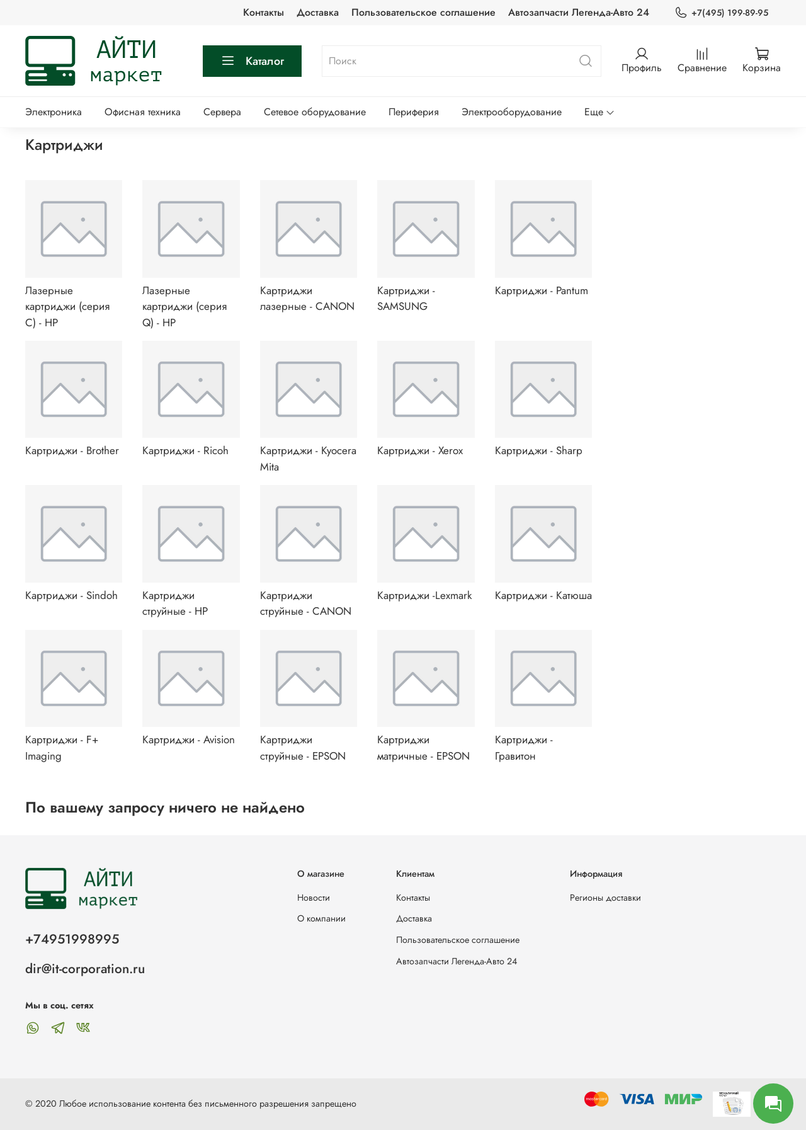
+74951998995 (72, 939)
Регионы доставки (605, 897)
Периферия (414, 112)
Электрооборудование (512, 112)
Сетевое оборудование (315, 112)
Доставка (318, 12)
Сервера (222, 112)
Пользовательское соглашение (423, 12)
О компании (321, 918)
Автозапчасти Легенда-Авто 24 (578, 12)
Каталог (252, 61)
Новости (313, 897)
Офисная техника (143, 112)
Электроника (53, 112)
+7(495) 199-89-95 (721, 13)
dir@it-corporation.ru (85, 968)
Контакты (263, 12)
